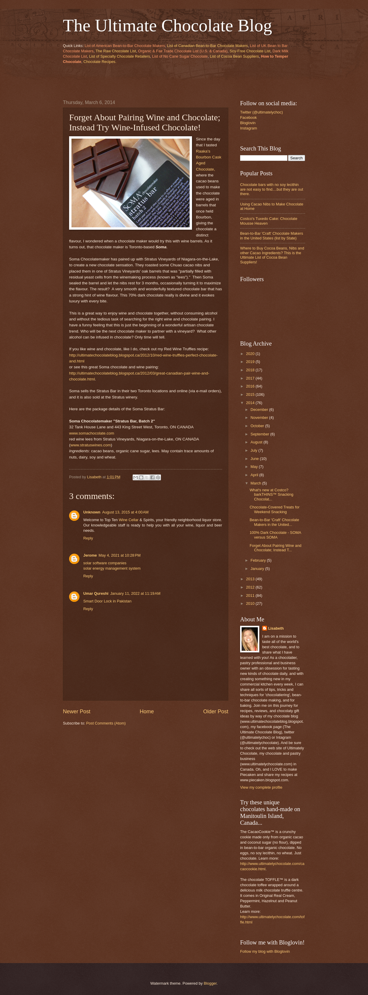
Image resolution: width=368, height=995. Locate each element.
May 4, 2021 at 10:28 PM (120, 555)
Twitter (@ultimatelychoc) (261, 112)
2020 (250, 353)
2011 (250, 595)
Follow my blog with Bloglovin (265, 951)
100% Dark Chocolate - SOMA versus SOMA (275, 534)
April (254, 475)
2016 (250, 386)
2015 (250, 394)
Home (147, 711)
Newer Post (76, 711)
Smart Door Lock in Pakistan (107, 601)
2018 (250, 370)
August (256, 442)
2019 (250, 361)
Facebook (248, 117)
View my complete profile (261, 787)
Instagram (248, 128)
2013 (250, 579)
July (254, 450)
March (256, 483)
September (260, 434)
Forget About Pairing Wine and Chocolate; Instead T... (275, 547)
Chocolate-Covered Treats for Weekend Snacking (274, 509)
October (257, 426)
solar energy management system (112, 568)
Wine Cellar (129, 520)
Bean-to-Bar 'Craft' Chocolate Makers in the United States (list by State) (271, 235)
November (259, 417)
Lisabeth (276, 628)
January (257, 568)
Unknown (91, 512)
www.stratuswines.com (91, 445)
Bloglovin (247, 123)
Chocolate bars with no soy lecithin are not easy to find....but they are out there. (271, 189)
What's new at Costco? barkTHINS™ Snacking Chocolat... (271, 494)
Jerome (90, 555)
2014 (250, 403)
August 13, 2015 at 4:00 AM (125, 512)
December (259, 409)
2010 (250, 603)
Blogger (210, 983)
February (258, 560)
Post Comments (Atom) (106, 723)
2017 (250, 378)
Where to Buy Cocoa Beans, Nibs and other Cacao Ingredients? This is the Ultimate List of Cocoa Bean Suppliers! (272, 255)
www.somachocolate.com (91, 433)
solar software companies (104, 563)
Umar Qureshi (95, 593)
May (254, 466)
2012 (250, 587)
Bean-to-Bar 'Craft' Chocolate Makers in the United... (274, 522)
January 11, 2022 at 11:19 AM (135, 593)
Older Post (215, 711)
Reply (88, 538)
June (255, 458)
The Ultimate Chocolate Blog (167, 25)
